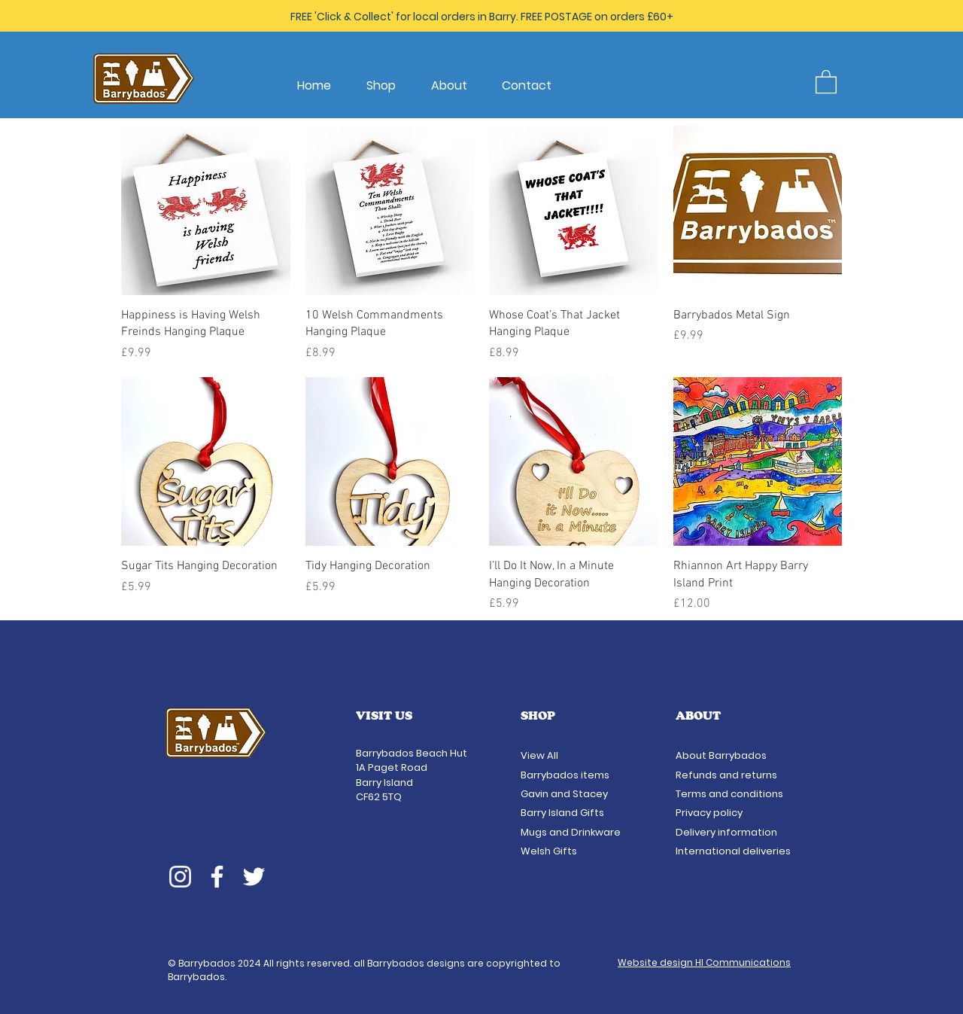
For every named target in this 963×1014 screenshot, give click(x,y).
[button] (826, 81)
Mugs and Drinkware (571, 832)
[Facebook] (217, 876)
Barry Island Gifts (562, 812)
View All (540, 755)
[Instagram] (180, 876)
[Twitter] (254, 876)
